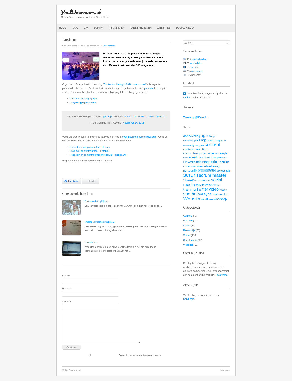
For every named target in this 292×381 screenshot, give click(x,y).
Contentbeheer (91, 242)
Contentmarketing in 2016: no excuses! (125, 84)
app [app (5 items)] (212, 136)
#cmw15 (128, 116)
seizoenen (196, 71)
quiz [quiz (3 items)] (228, 170)
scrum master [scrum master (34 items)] (212, 175)
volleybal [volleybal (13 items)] (205, 194)
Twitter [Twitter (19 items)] (202, 189)
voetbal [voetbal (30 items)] (190, 193)
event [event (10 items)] (193, 157)
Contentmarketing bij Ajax (83, 98)
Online (186, 225)
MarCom (188, 220)
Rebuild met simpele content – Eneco (90, 147)
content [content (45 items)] (212, 144)
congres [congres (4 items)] (199, 145)
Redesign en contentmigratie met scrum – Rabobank (98, 154)
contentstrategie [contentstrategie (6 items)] (217, 153)
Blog (62, 27)
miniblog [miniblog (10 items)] (202, 162)
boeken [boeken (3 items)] (210, 140)
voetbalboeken (199, 59)
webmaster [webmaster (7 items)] (220, 194)
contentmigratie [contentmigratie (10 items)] (194, 153)
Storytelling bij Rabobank (83, 102)
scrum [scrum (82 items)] (190, 175)
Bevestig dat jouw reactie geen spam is (111, 355)
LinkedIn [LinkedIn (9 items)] (189, 162)
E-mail (66, 288)
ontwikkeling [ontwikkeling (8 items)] (210, 166)
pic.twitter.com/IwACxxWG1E (149, 116)
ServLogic (188, 299)
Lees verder (222, 274)
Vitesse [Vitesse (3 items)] (223, 190)
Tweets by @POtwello (195, 117)
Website (66, 301)
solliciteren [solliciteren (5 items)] (202, 184)
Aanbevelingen (141, 27)
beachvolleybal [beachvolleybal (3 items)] (190, 140)
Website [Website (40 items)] (191, 198)
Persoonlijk (189, 230)
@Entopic (108, 116)
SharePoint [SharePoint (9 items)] (191, 180)
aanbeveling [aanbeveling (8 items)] (191, 136)
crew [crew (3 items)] (185, 157)
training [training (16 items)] (189, 189)
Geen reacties (108, 46)
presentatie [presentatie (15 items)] (207, 170)
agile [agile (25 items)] (205, 135)
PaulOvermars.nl (80, 12)
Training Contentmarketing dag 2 (99, 221)
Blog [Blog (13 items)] (202, 140)
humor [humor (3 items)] (223, 157)
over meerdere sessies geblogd (139, 136)
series (194, 67)
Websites (163, 27)
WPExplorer (225, 370)
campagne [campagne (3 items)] (220, 140)
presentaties (150, 88)
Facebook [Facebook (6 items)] (204, 157)
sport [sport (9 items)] (212, 185)
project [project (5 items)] (221, 170)
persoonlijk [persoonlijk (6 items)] (190, 170)
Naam (66, 275)
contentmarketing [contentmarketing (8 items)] (195, 149)
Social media (185, 27)
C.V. (85, 27)
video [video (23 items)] (214, 189)
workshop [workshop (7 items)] (220, 199)
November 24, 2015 (133, 122)
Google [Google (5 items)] (215, 157)
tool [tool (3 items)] (219, 185)
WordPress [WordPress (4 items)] (207, 199)
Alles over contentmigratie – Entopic (89, 151)
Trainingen (116, 27)
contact (187, 97)
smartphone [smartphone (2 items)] (205, 180)
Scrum (98, 27)
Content (187, 215)
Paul (75, 27)
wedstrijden (196, 63)
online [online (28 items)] (215, 161)
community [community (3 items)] (188, 145)
